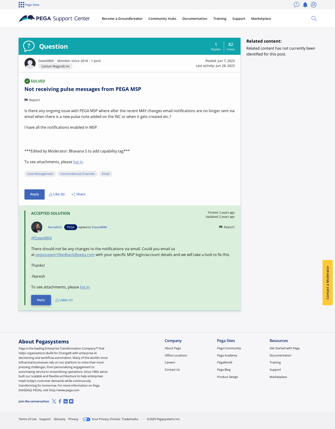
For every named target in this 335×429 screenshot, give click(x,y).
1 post (96, 61)
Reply (34, 194)
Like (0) (56, 194)
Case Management (40, 174)
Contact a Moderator (327, 282)
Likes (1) (63, 300)
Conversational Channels (77, 174)
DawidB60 (46, 61)
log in (78, 161)
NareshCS (55, 227)
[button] (30, 63)
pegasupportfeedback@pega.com (65, 254)
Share (78, 194)
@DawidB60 (41, 238)
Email (105, 174)
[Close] (328, 410)
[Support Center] (54, 19)
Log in (305, 417)
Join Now (280, 417)
